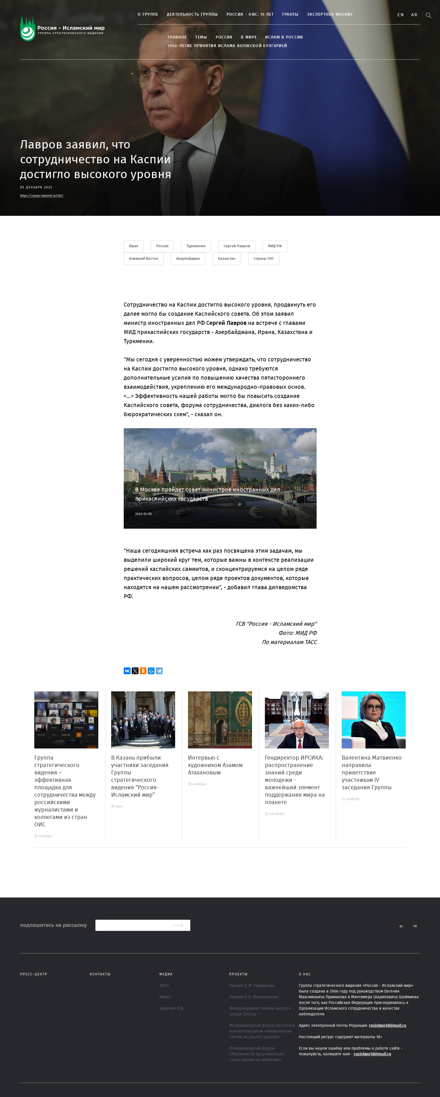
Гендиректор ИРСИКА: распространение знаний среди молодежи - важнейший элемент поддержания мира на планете (295, 780)
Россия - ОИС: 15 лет (235, 15)
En (400, 15)
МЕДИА (166, 974)
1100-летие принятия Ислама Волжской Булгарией (356, 38)
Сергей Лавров (237, 246)
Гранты (275, 15)
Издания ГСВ (171, 1008)
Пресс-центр (33, 974)
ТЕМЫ (186, 38)
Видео (165, 997)
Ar (414, 15)
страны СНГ (264, 258)
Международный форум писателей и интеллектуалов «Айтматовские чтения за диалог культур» (262, 1031)
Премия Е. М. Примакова (252, 985)
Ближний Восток (143, 258)
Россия (209, 38)
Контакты (100, 974)
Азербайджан (188, 258)
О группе (133, 15)
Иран (133, 246)
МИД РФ (276, 246)
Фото (164, 985)
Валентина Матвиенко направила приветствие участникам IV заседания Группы (372, 772)
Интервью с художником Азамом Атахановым (215, 765)
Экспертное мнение (315, 15)
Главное (162, 38)
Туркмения (196, 246)
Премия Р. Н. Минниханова (254, 997)
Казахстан (227, 258)
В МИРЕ (234, 38)
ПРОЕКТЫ (238, 974)
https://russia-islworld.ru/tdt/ (41, 195)
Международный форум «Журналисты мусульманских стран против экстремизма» (256, 1054)
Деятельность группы (177, 15)
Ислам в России (269, 38)
